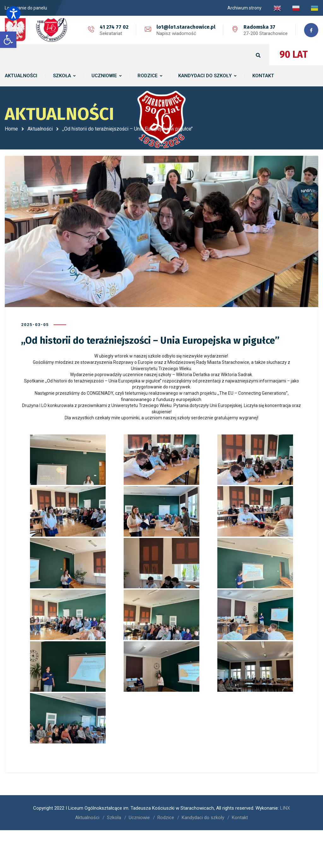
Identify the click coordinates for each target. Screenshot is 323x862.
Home (11, 129)
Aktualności (40, 129)
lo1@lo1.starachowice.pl (185, 27)
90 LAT (293, 54)
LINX (285, 808)
